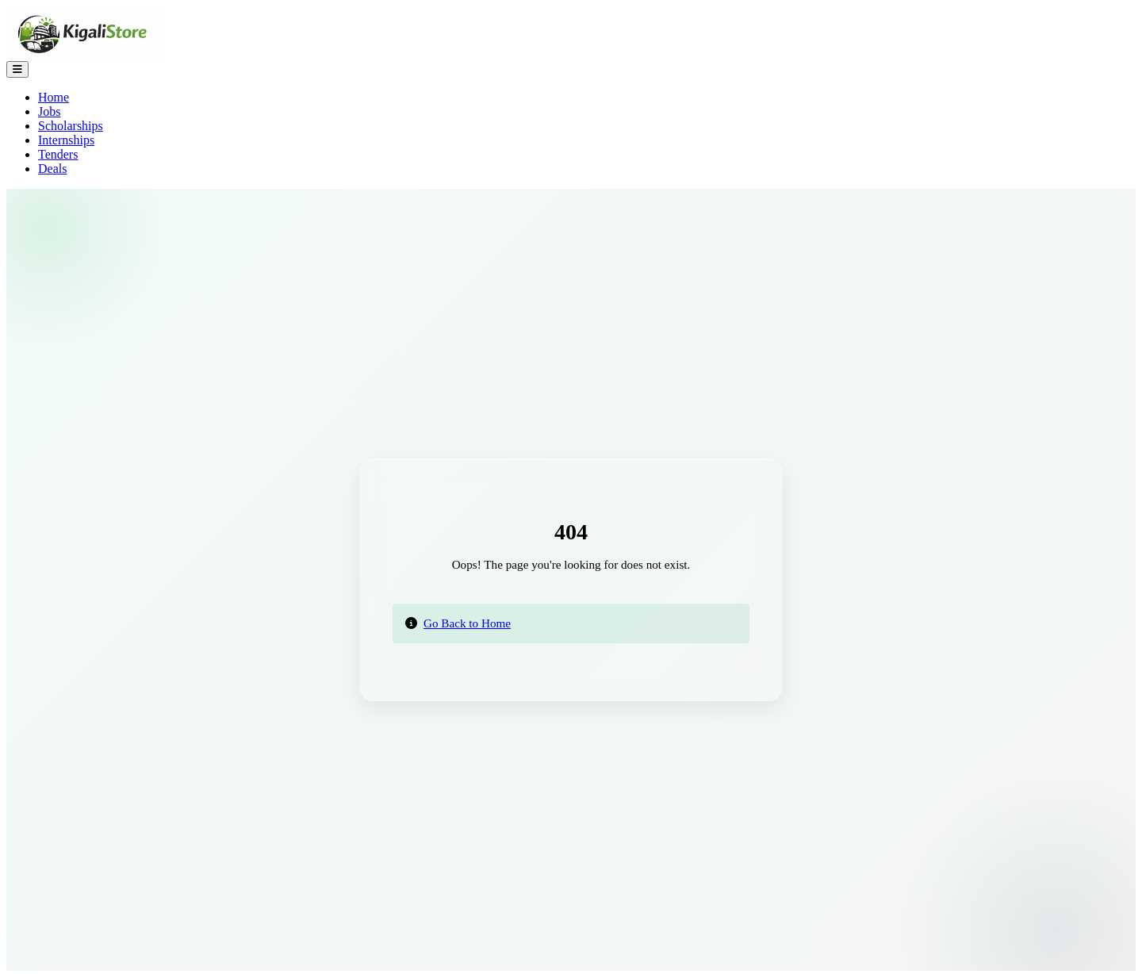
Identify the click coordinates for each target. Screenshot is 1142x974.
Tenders (58, 154)
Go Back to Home (467, 623)
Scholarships (70, 125)
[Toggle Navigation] (17, 69)
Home (53, 97)
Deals (52, 168)
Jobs (49, 111)
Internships (66, 140)
